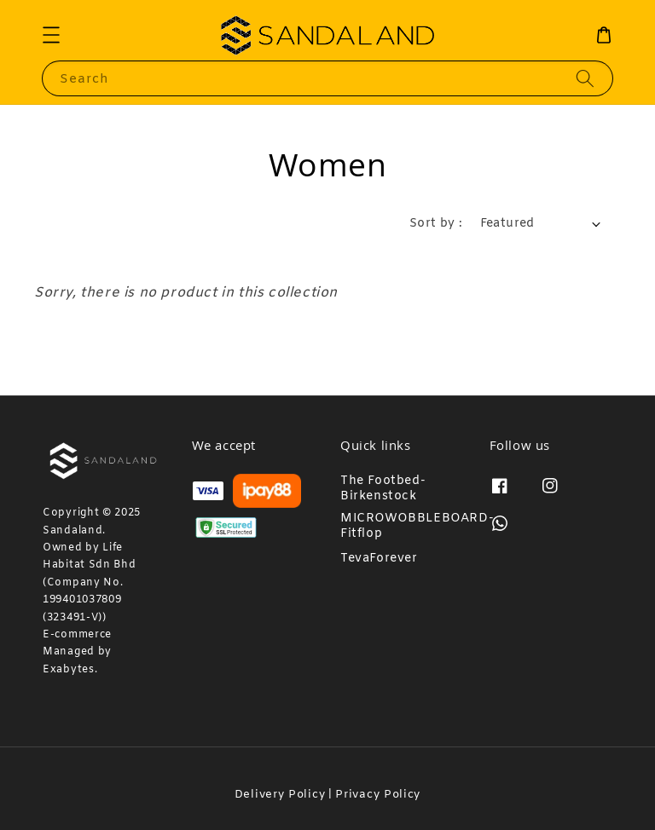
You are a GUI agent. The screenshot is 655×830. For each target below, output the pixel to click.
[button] (51, 35)
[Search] (585, 78)
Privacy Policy (377, 794)
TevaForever (379, 558)
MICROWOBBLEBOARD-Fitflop (417, 526)
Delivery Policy (280, 794)
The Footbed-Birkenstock (383, 489)
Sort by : (436, 224)
